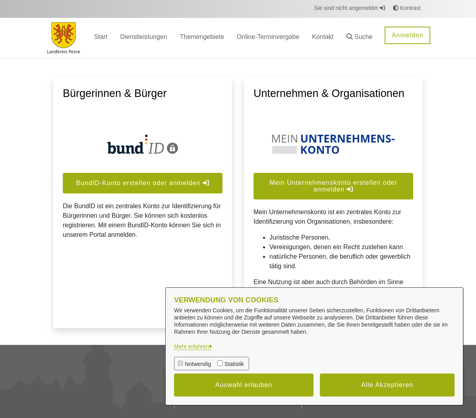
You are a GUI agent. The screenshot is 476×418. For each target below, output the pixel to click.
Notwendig (198, 364)
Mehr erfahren (191, 346)
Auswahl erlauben (243, 384)
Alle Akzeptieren (387, 384)
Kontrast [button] (407, 8)
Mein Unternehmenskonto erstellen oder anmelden (333, 186)
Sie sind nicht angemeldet (349, 8)
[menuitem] (101, 38)
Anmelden (408, 35)
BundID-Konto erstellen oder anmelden (142, 183)
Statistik (234, 364)
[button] (359, 38)
